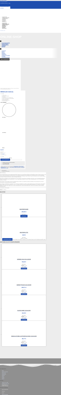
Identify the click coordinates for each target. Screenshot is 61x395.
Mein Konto (4, 21)
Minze (13, 140)
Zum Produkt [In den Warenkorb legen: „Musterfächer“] (24, 189)
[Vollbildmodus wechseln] (2, 393)
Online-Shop (4, 23)
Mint (11, 140)
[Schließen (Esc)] (5, 393)
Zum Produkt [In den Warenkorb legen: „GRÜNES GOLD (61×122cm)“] (24, 242)
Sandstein (22, 140)
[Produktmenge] (10, 131)
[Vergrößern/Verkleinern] (0, 393)
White (7, 141)
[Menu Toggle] (0, 41)
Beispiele (4, 25)
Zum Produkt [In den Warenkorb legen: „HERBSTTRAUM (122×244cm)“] (24, 267)
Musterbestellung (2, 4)
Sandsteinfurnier (3, 140)
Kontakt (3, 27)
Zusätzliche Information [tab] (5, 144)
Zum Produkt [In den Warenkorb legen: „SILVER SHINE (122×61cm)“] (24, 293)
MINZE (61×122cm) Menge (4, 131)
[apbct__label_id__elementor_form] (16, 133)
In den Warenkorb (5, 133)
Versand (3, 127)
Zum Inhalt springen (3, 0)
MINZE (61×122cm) (17, 140)
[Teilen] (3, 393)
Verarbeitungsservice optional (4, 6)
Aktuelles (4, 26)
